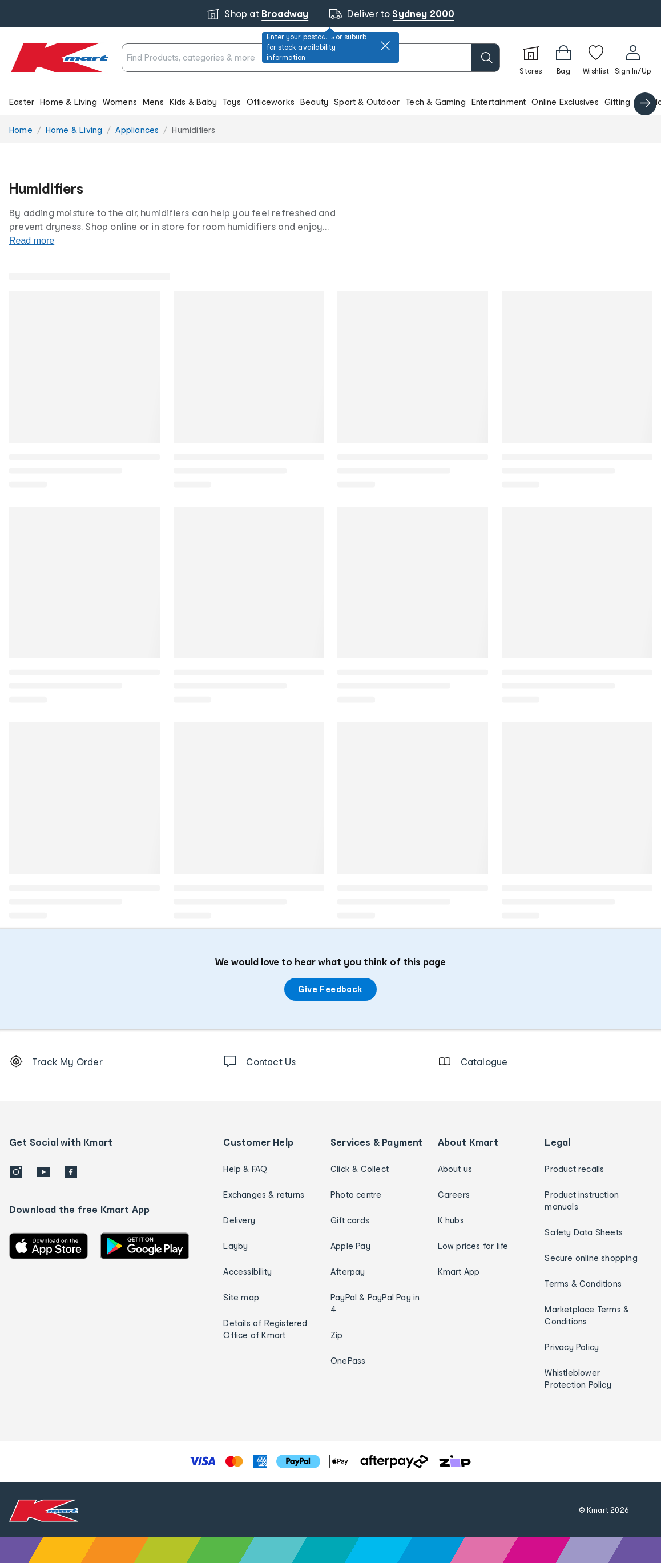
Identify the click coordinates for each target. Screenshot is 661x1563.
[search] (485, 57)
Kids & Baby (193, 102)
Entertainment (498, 102)
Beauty (314, 102)
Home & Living (68, 102)
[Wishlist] (596, 58)
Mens (153, 102)
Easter (21, 102)
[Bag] (563, 58)
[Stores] (531, 58)
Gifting (617, 102)
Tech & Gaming (435, 102)
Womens (120, 102)
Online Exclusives (564, 102)
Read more (31, 240)
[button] (330, 101)
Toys (232, 102)
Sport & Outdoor (367, 102)
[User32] (633, 58)
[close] (385, 45)
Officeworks (271, 102)
